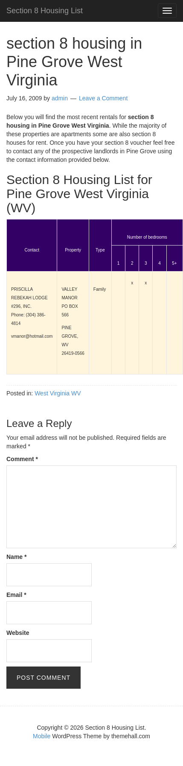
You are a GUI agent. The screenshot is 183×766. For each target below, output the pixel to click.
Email (16, 594)
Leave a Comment (103, 98)
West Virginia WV (58, 393)
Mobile (41, 736)
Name (16, 556)
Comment (22, 459)
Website (17, 632)
